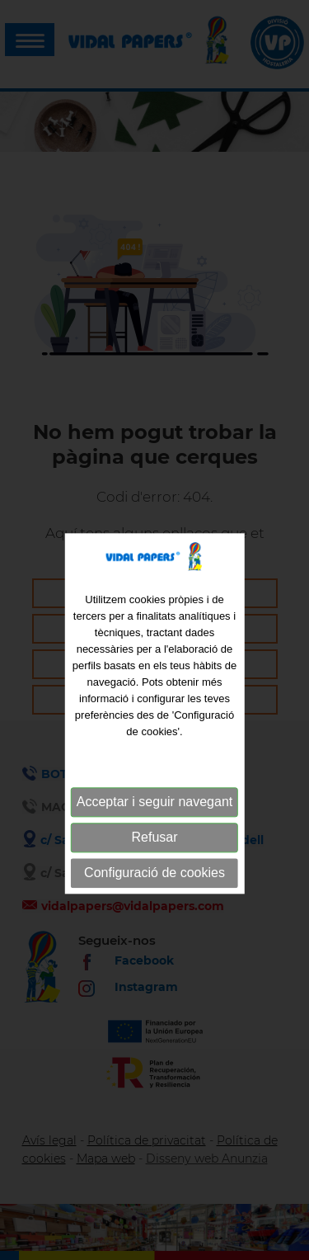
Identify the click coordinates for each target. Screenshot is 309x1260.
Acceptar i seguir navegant (154, 820)
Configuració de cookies (154, 891)
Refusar (154, 855)
